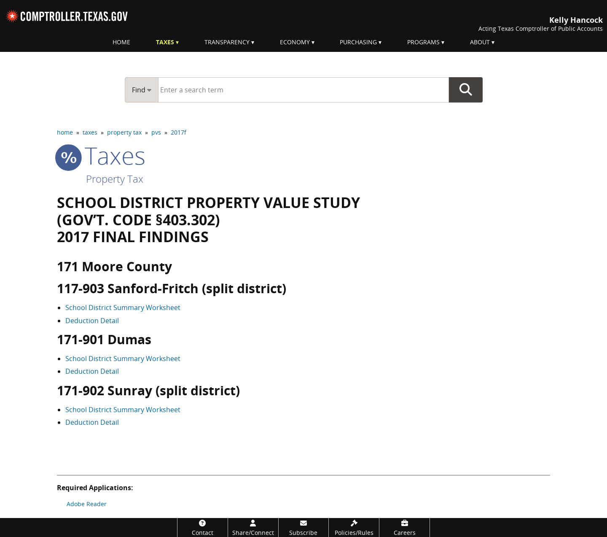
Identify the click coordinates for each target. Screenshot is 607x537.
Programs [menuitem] (423, 42)
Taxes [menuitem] (165, 42)
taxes (90, 132)
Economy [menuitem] (295, 42)
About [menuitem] (480, 42)
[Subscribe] (304, 527)
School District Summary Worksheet (122, 307)
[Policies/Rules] (354, 527)
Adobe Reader (87, 504)
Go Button (465, 90)
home (65, 132)
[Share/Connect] (253, 527)
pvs (156, 132)
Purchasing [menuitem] (358, 42)
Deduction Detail (92, 320)
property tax (124, 132)
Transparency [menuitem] (227, 42)
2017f (178, 132)
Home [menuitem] (121, 42)
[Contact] (202, 527)
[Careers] (404, 527)
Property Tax (114, 179)
